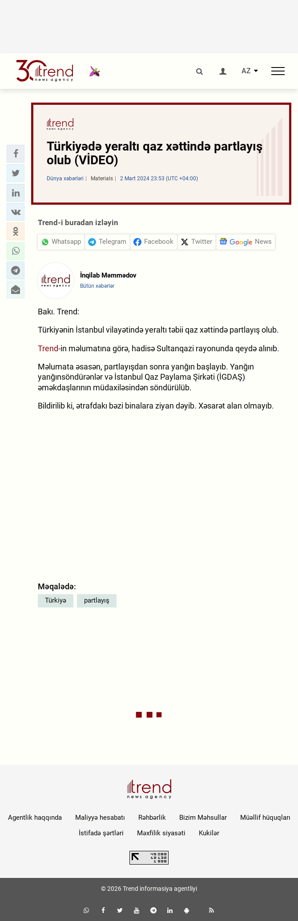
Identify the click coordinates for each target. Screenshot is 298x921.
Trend (48, 348)
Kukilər (209, 833)
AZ (246, 71)
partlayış (96, 600)
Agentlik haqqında (35, 818)
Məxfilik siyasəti (161, 833)
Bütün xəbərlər (97, 286)
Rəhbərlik (152, 818)
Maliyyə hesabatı (100, 818)
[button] (15, 153)
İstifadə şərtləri (101, 833)
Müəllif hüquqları (265, 818)
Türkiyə (55, 600)
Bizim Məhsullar (203, 818)
